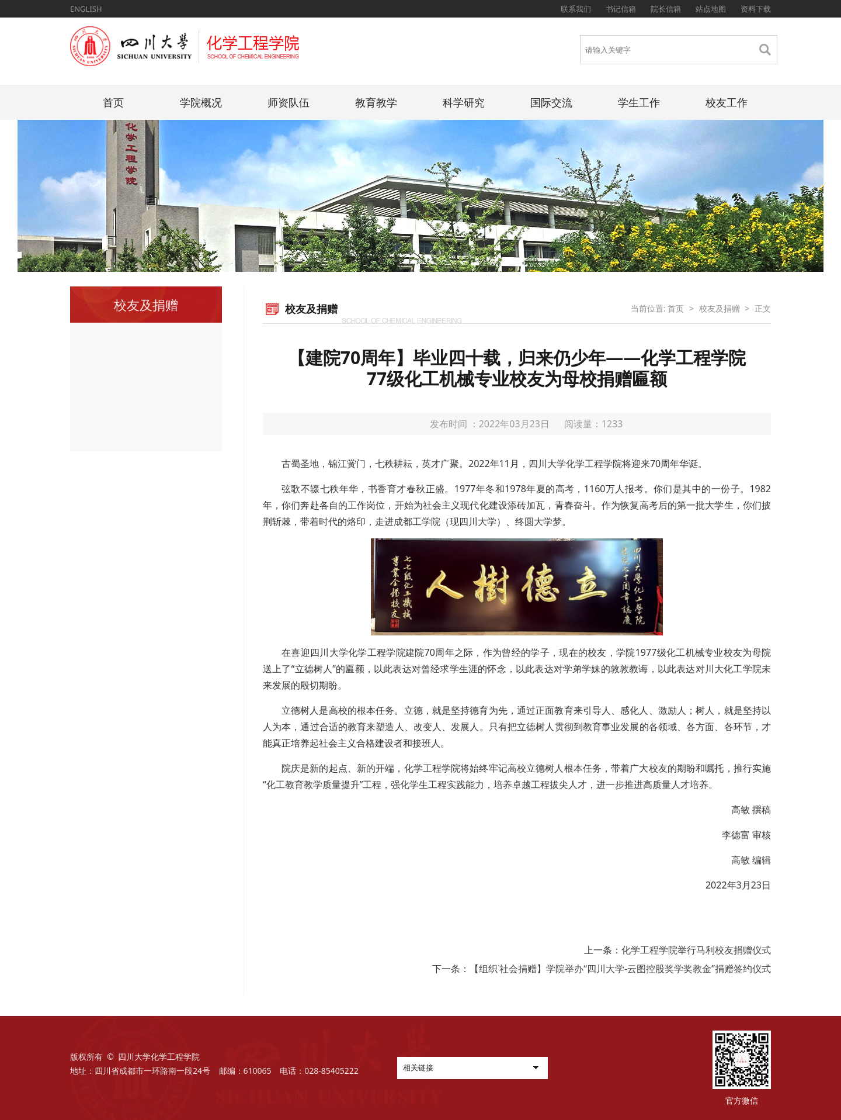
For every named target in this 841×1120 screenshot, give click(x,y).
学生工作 (639, 102)
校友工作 (727, 102)
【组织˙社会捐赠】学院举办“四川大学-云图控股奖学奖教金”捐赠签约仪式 (620, 968)
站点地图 (711, 9)
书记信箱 (621, 9)
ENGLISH (86, 9)
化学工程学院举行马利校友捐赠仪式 (696, 949)
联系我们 (576, 9)
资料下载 (756, 9)
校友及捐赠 (719, 308)
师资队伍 (288, 102)
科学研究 (464, 102)
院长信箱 (666, 9)
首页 (113, 102)
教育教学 (376, 102)
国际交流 (551, 102)
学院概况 (201, 102)
